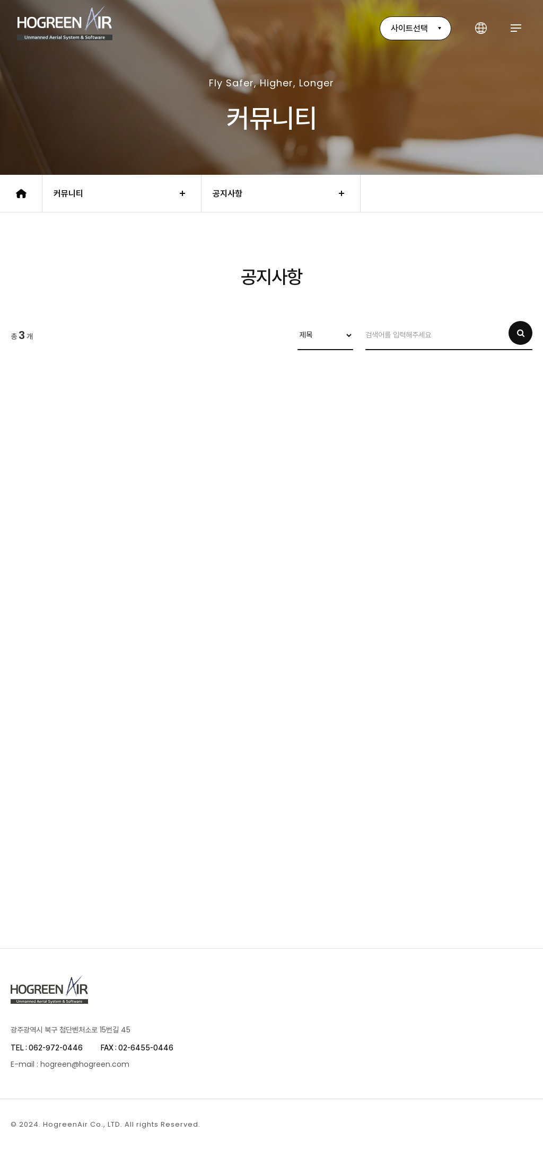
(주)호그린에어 (64, 22)
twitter (495, 1124)
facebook (465, 1124)
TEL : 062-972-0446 (47, 1048)
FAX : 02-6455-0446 (137, 1048)
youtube (526, 1124)
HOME (21, 193)
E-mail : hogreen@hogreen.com (70, 1064)
